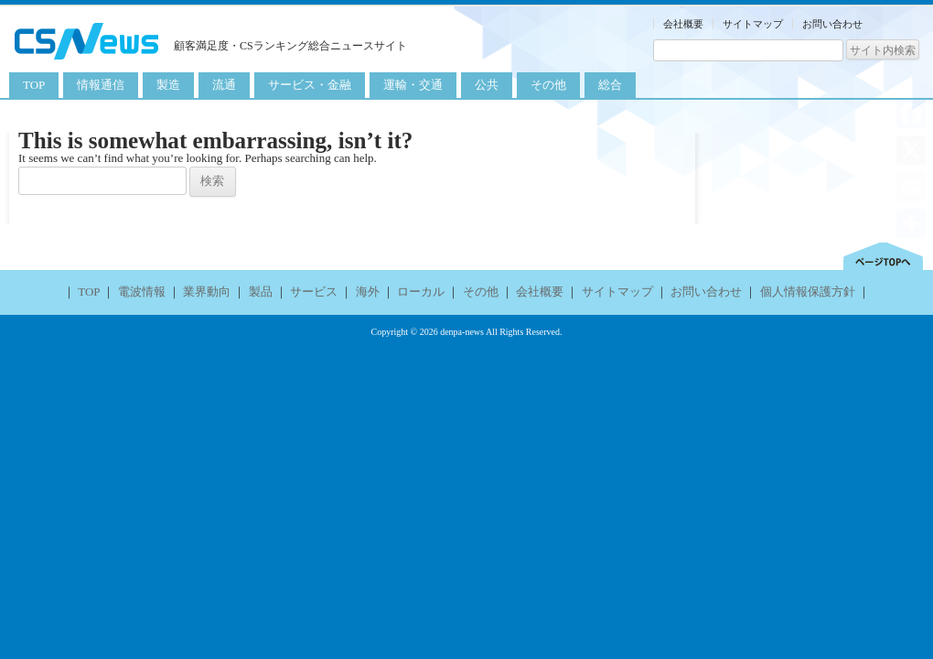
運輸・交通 (413, 85)
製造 (168, 85)
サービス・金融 (309, 85)
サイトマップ (753, 23)
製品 (261, 291)
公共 (487, 85)
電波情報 (142, 291)
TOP (34, 85)
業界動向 (207, 291)
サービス (314, 291)
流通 (224, 85)
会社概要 (683, 23)
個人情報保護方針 (807, 291)
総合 (610, 85)
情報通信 (100, 85)
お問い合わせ (832, 23)
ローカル (421, 291)
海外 (368, 291)
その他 (548, 85)
